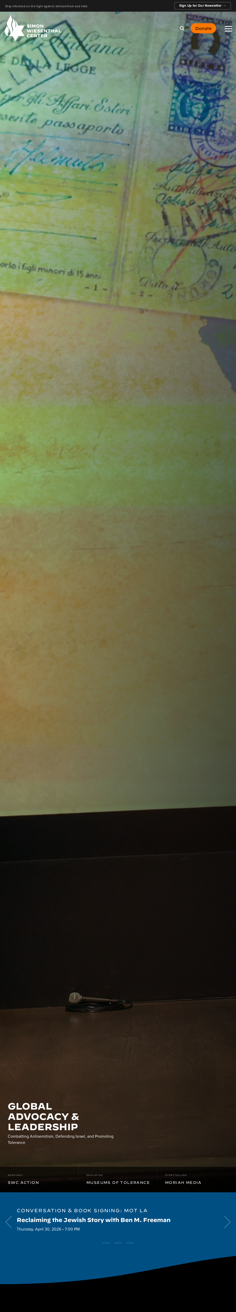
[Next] (225, 1222)
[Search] (182, 28)
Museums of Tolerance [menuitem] (118, 1178)
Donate (203, 27)
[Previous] (10, 1222)
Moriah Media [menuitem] (183, 1178)
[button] (228, 28)
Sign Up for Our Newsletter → (202, 5)
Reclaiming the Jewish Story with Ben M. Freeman (93, 1219)
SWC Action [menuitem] (23, 1178)
